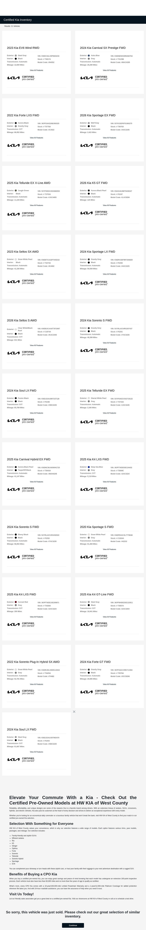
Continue (73, 925)
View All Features (36, 70)
